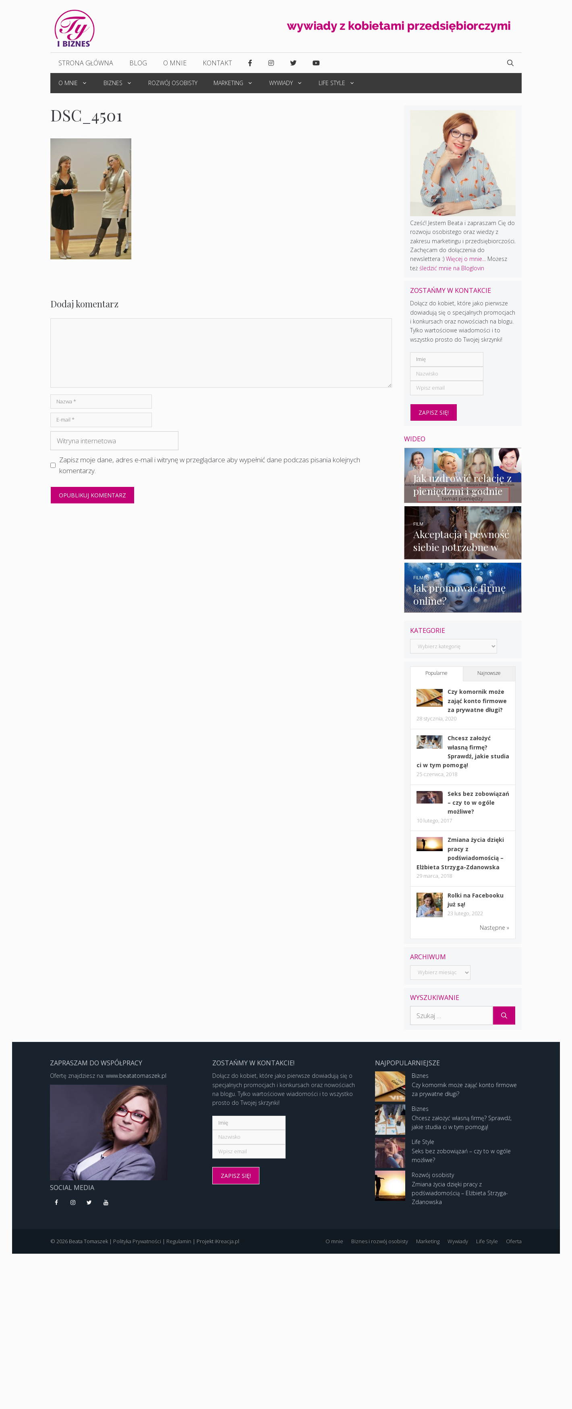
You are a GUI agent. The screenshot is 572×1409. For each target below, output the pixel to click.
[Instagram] (73, 1208)
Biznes (122, 83)
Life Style (341, 83)
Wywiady (290, 83)
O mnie (175, 62)
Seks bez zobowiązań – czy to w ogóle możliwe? (478, 808)
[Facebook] (56, 1208)
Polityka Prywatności (137, 1246)
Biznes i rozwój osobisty (379, 1246)
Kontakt (217, 62)
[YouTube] (105, 1208)
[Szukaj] (504, 1021)
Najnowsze (489, 678)
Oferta (514, 1246)
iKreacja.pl (227, 1246)
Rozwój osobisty (172, 83)
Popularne (436, 678)
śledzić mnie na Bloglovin (451, 268)
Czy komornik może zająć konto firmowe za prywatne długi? (477, 706)
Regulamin (178, 1246)
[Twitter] (89, 1208)
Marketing (237, 83)
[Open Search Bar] (510, 63)
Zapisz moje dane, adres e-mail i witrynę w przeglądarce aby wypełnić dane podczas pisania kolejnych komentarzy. (209, 465)
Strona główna (85, 62)
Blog (138, 62)
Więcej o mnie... (466, 259)
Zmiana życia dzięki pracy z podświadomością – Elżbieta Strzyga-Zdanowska (460, 1198)
